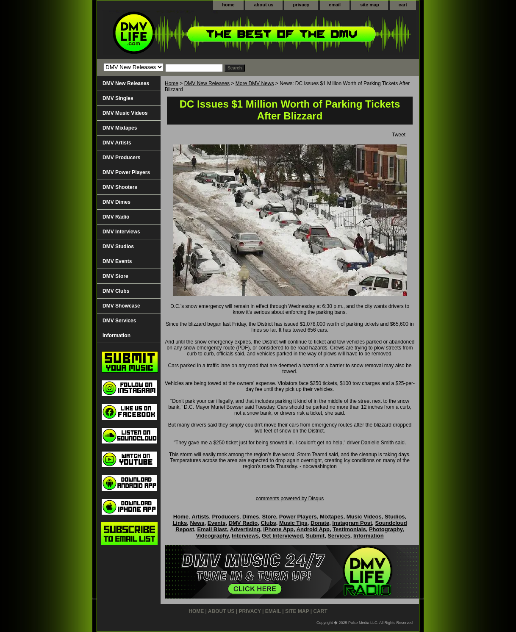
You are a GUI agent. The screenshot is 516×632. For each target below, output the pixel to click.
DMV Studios (118, 246)
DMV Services (119, 321)
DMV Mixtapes (120, 128)
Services (338, 535)
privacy (301, 4)
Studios (395, 516)
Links (179, 523)
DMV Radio (116, 217)
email (335, 4)
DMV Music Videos (125, 113)
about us (264, 4)
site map (369, 4)
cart (403, 4)
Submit (315, 535)
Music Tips (293, 523)
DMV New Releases (207, 83)
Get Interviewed (282, 535)
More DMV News (255, 83)
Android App (313, 529)
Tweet (398, 135)
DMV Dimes (116, 202)
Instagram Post (352, 523)
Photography (385, 529)
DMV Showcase (121, 306)
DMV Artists (117, 143)
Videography (212, 535)
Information (116, 335)
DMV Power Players (126, 172)
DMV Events (117, 261)
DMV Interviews (121, 232)
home (228, 4)
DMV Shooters (120, 187)
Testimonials (349, 529)
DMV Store (115, 276)
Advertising (245, 529)
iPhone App (278, 529)
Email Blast (212, 529)
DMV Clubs (116, 291)
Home (171, 83)
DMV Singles (118, 98)
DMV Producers (121, 158)
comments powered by (290, 499)
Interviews (245, 535)
